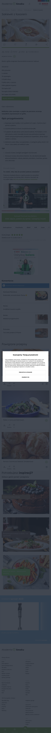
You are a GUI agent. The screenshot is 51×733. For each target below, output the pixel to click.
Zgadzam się (25, 377)
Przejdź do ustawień (25, 372)
